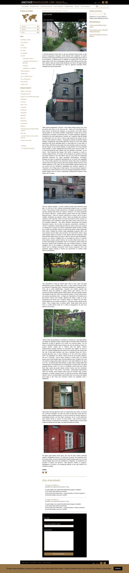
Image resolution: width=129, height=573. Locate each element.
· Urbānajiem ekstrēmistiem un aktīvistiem (30, 62)
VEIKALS (77, 6)
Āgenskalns (24, 112)
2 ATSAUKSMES (82, 20)
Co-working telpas (25, 79)
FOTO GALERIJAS (85, 6)
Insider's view (24, 84)
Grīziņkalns (24, 110)
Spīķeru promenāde (26, 91)
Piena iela (23, 133)
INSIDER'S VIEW (69, 6)
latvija (53, 10)
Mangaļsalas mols (25, 94)
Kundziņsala (24, 123)
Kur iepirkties (24, 53)
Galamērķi (44, 10)
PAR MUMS (25, 562)
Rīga (23, 32)
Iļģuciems (23, 118)
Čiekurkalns (24, 99)
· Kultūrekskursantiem (27, 58)
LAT (95, 3)
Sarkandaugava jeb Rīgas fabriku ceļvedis (30, 129)
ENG (99, 3)
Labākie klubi (24, 73)
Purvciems (23, 102)
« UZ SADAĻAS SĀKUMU (28, 148)
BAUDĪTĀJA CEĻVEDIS (46, 6)
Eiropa (24, 26)
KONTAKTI (34, 562)
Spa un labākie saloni (26, 76)
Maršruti (23, 56)
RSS (40, 562)
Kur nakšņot (24, 48)
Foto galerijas (24, 42)
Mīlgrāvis (23, 126)
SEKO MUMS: (47, 562)
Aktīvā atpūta (24, 82)
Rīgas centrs (24, 104)
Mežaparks (24, 121)
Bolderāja (23, 115)
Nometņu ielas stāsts (26, 140)
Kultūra (22, 45)
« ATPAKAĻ (23, 146)
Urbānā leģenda (25, 71)
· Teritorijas (25, 65)
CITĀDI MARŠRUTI (58, 6)
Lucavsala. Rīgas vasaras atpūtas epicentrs (29, 136)
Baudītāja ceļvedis (25, 39)
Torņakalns (23, 107)
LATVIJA (24, 29)
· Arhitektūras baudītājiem (29, 68)
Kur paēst (23, 50)
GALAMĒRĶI (25, 6)
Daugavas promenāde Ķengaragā (30, 96)
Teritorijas (65, 10)
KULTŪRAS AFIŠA (34, 6)
